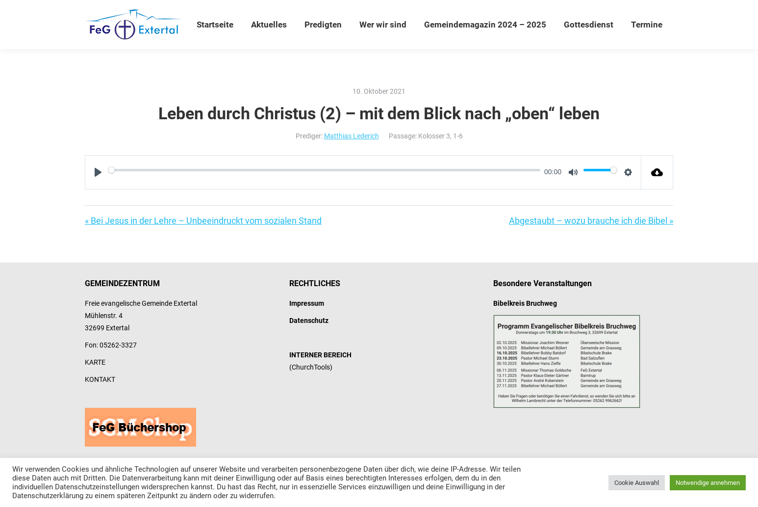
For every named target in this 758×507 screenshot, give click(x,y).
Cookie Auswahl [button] (636, 482)
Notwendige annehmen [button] (708, 482)
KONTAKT (100, 379)
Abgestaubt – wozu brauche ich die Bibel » (591, 220)
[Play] (98, 172)
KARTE (95, 362)
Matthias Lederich (351, 136)
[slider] (324, 169)
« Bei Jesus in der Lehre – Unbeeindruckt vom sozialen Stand (203, 220)
